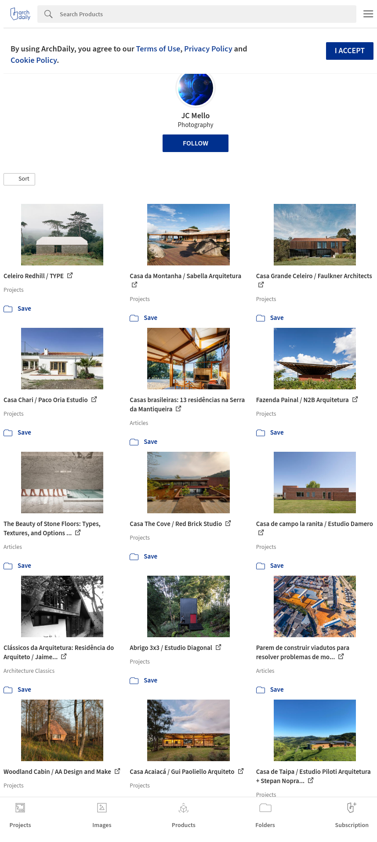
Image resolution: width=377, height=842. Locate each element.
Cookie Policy (34, 60)
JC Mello (195, 115)
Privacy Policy (208, 48)
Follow (195, 143)
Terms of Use (158, 48)
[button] (19, 179)
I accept (350, 50)
